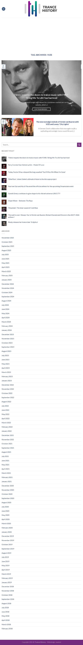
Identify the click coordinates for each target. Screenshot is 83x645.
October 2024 (7, 292)
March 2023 (6, 372)
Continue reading (41, 109)
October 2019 (7, 544)
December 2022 (8, 385)
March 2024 (6, 322)
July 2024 (5, 305)
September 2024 (8, 296)
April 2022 (6, 418)
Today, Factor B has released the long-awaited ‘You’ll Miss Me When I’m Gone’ (36, 172)
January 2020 (7, 532)
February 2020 (7, 528)
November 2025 (8, 238)
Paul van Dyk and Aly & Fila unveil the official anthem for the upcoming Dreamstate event (40, 186)
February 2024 (7, 326)
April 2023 (6, 368)
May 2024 (5, 313)
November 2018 (8, 591)
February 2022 (7, 427)
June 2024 (5, 309)
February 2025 (7, 275)
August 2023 (6, 351)
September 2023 (8, 347)
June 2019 (5, 561)
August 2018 (6, 603)
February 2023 (7, 376)
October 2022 (7, 393)
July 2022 (5, 406)
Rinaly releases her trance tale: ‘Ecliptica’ (23, 222)
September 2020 (8, 498)
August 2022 (6, 402)
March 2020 (6, 523)
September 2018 (8, 599)
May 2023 (5, 364)
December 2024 (8, 284)
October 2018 (7, 595)
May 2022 (5, 414)
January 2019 (7, 582)
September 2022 (8, 397)
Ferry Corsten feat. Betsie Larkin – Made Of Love (26, 165)
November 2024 (8, 288)
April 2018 (6, 620)
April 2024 (6, 317)
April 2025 (6, 267)
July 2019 (5, 557)
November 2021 (8, 439)
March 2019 (6, 574)
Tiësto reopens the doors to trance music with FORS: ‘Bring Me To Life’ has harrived (38, 158)
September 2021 (8, 448)
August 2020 (6, 502)
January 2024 (7, 330)
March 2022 (6, 423)
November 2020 (8, 490)
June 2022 (5, 410)
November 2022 (8, 389)
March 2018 (6, 624)
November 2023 (8, 338)
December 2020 (8, 486)
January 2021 (7, 481)
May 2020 (5, 515)
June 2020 (5, 511)
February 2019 (7, 578)
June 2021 (5, 460)
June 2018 (5, 612)
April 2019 (6, 570)
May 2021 (5, 465)
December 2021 (8, 435)
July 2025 (5, 254)
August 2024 (6, 301)
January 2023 (7, 381)
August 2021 (6, 452)
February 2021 (7, 477)
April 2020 (6, 519)
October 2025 (7, 242)
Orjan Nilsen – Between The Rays (20, 201)
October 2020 (7, 494)
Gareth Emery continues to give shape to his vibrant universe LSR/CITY (34, 193)
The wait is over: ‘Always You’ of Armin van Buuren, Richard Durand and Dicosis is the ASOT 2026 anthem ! (43, 216)
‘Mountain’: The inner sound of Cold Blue (23, 208)
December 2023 (8, 334)
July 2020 (5, 507)
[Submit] (79, 145)
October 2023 (7, 343)
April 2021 (6, 469)
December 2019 (8, 536)
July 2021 (5, 456)
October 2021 (7, 444)
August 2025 (6, 250)
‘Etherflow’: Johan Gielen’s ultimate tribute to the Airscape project (32, 179)
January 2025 (7, 280)
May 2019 (5, 565)
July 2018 (5, 607)
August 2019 (6, 553)
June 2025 (5, 259)
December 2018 (8, 586)
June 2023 (5, 359)
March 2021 (6, 473)
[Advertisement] (41, 34)
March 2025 (6, 271)
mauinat (58, 642)
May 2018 (5, 616)
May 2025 (5, 263)
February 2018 (7, 628)
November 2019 (8, 540)
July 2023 (5, 355)
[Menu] (3, 9)
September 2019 (8, 549)
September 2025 (8, 246)
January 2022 (7, 431)
